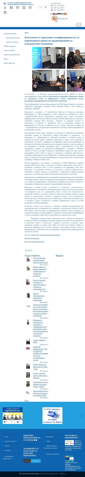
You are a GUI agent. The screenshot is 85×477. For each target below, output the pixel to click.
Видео (6, 59)
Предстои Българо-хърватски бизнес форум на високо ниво (40, 260)
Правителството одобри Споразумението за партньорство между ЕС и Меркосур (73, 466)
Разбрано (63, 473)
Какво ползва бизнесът (12, 55)
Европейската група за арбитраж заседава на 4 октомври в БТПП (40, 393)
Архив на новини (12, 42)
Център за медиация (51, 454)
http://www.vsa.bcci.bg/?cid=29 (50, 235)
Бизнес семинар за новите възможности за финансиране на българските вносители (40, 271)
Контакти (7, 450)
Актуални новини (10, 33)
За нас (6, 437)
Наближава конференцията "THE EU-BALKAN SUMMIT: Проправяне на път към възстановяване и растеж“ (40, 353)
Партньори (48, 437)
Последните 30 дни (13, 38)
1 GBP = (57, 8)
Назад (27, 32)
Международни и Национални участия (50, 447)
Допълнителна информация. (49, 473)
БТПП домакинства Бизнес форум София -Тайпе (40, 367)
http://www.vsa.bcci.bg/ (32, 238)
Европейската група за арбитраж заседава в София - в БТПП (40, 384)
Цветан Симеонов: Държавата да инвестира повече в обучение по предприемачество (39, 285)
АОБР (47, 441)
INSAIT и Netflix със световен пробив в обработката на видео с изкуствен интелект (73, 445)
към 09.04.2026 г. (56, 3)
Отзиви (6, 446)
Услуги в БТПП (9, 50)
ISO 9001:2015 (59, 19)
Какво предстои (9, 63)
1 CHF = (57, 10)
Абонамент (35, 461)
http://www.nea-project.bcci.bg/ (34, 241)
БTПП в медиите (10, 46)
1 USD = (57, 5)
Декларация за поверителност (8, 457)
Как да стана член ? (10, 441)
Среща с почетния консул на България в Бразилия (40, 376)
